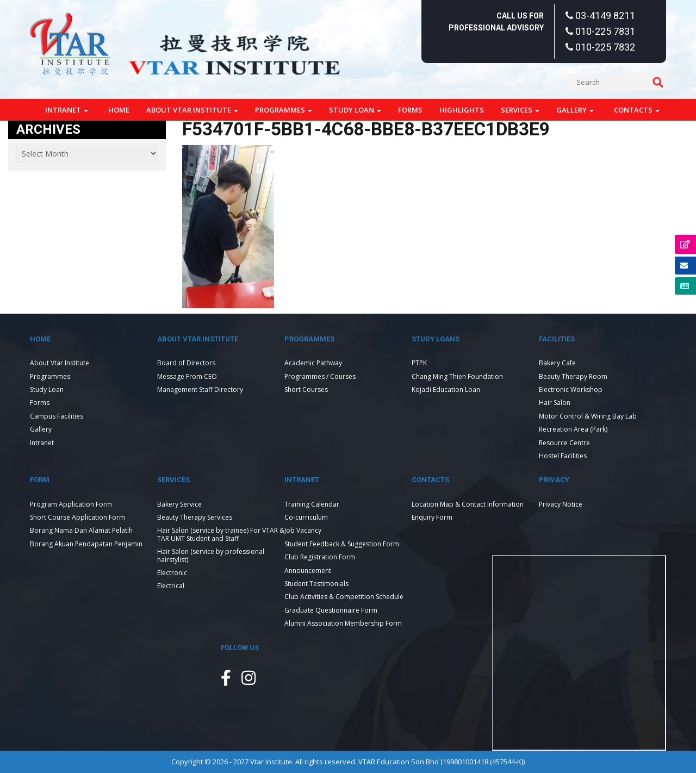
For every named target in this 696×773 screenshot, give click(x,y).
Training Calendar (311, 504)
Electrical (170, 585)
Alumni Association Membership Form (343, 623)
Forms (410, 110)
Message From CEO (187, 376)
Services (520, 110)
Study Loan (355, 110)
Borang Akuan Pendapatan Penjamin (86, 543)
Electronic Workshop (570, 389)
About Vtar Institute (192, 110)
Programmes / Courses (320, 376)
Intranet (66, 110)
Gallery (575, 110)
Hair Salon (554, 402)
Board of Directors (186, 362)
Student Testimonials (316, 583)
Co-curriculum (306, 517)
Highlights (461, 110)
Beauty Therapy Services (194, 517)
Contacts (637, 110)
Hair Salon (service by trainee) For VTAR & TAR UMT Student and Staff (220, 534)
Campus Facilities (56, 416)
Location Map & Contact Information (468, 504)
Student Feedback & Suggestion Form (341, 543)
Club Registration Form (319, 557)
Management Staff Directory (200, 389)
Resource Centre (564, 442)
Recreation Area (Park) (573, 429)
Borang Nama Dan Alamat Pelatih (81, 530)
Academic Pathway (313, 362)
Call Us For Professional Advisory (496, 21)
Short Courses (306, 389)
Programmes (283, 110)
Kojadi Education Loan (446, 389)
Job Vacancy (302, 530)
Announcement (307, 570)
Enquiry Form (432, 517)
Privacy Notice (560, 504)
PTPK (419, 362)
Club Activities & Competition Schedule (343, 596)
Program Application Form (71, 504)
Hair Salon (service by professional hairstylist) (210, 555)
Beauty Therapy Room (573, 376)
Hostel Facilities (563, 455)
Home (118, 110)
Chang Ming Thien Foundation (457, 376)
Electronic (172, 572)
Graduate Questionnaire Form (330, 610)
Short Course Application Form (77, 517)
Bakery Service (179, 504)
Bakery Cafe (557, 362)
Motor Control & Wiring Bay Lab (588, 416)
